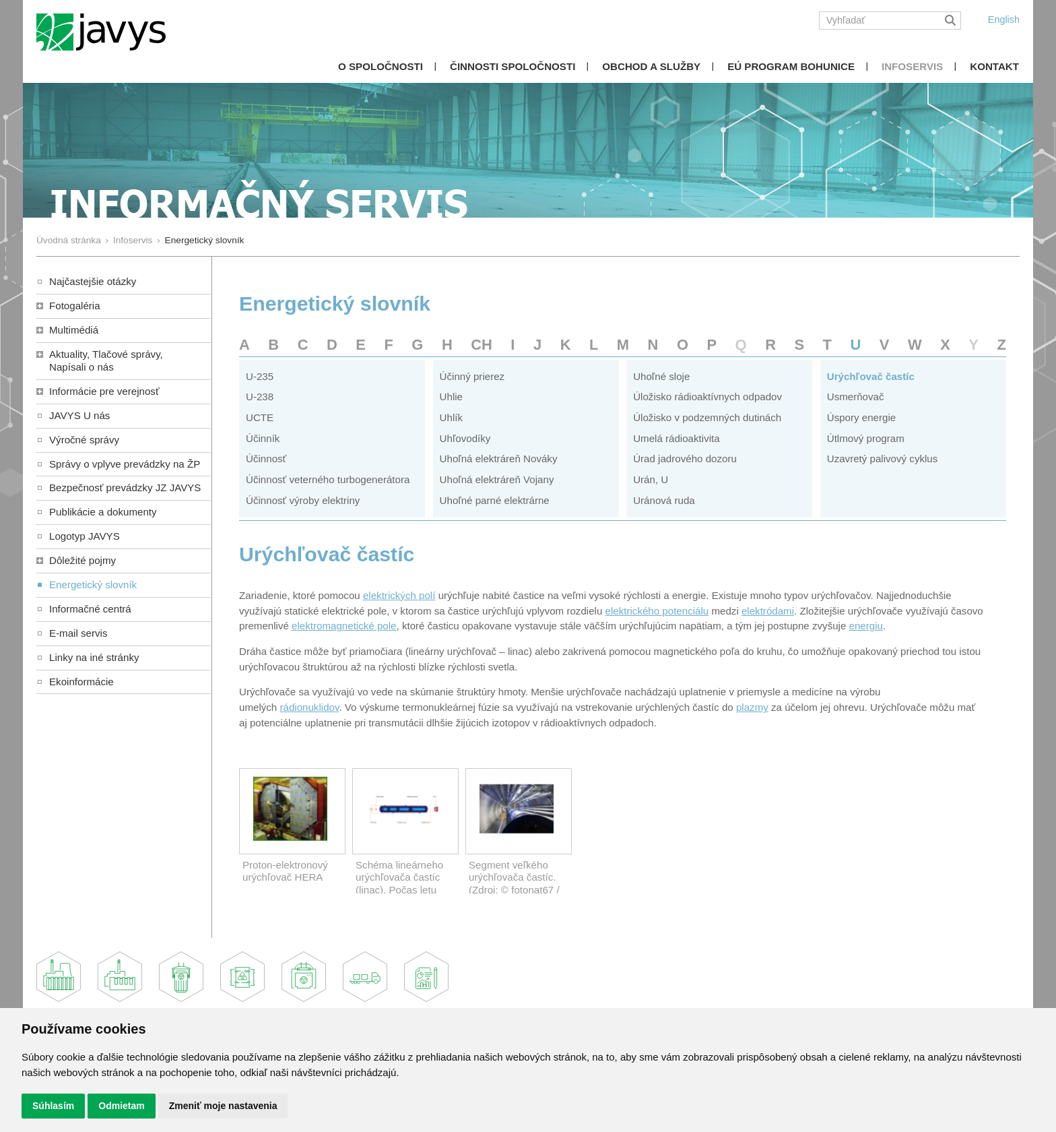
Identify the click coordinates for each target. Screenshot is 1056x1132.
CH (481, 344)
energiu (866, 625)
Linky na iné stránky (94, 657)
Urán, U (650, 479)
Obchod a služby (651, 66)
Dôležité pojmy (82, 560)
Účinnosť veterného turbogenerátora (327, 479)
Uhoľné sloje (661, 376)
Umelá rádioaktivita (676, 438)
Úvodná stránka (68, 240)
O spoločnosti (380, 66)
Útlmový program (865, 438)
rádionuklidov (309, 707)
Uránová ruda (664, 500)
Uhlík (451, 417)
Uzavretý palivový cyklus (882, 458)
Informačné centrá (90, 609)
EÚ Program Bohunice (791, 66)
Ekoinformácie (81, 681)
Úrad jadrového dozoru (685, 458)
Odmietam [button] (121, 1105)
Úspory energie (861, 417)
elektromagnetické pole (344, 625)
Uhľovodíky (465, 438)
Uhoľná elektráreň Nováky (499, 458)
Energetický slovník (93, 584)
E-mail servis (78, 633)
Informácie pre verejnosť (104, 391)
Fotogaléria (74, 305)
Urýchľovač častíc (871, 376)
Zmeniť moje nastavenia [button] (223, 1105)
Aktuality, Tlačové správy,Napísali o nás (106, 360)
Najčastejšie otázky (92, 281)
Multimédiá (73, 330)
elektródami (767, 611)
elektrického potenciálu (657, 611)
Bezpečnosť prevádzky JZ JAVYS (125, 487)
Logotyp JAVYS (84, 536)
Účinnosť (266, 458)
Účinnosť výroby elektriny (303, 500)
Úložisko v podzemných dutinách (707, 417)
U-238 (259, 396)
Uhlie (451, 396)
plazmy (752, 707)
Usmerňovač (855, 396)
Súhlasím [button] (53, 1105)
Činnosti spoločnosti (512, 66)
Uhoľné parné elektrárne (495, 500)
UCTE (259, 417)
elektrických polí (399, 595)
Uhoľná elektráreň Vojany (497, 479)
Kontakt (994, 66)
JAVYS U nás (79, 415)
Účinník (262, 438)
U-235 (259, 376)
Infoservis (912, 66)
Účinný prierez (472, 376)
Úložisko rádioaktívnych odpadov (707, 396)
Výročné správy (84, 439)
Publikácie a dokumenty (103, 511)
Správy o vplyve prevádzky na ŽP (124, 464)
